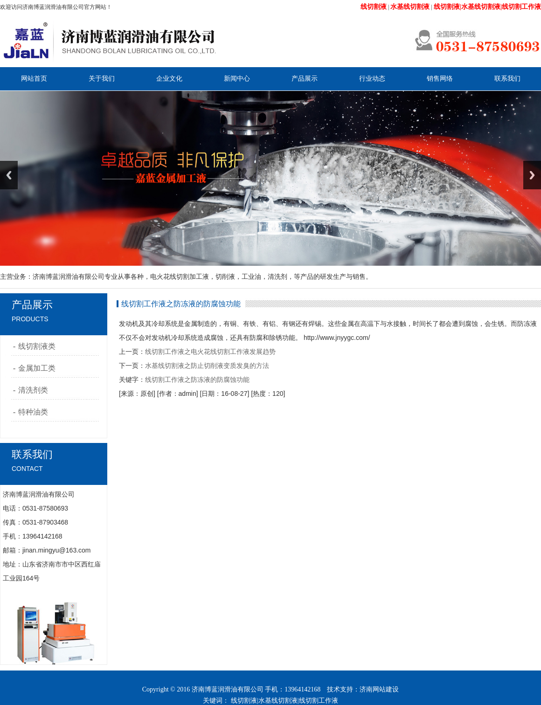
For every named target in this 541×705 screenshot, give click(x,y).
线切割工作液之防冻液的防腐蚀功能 (197, 379)
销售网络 (440, 78)
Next (532, 175)
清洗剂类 (33, 390)
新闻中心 (237, 78)
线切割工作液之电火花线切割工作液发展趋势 (210, 351)
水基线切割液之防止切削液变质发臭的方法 (207, 365)
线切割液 (244, 700)
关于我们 (102, 78)
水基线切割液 (278, 700)
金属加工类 (36, 368)
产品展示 (304, 78)
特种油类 (33, 412)
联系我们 (507, 78)
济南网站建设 (379, 689)
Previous (9, 175)
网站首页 (34, 78)
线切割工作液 (318, 700)
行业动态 (372, 78)
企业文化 (169, 78)
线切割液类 (36, 346)
